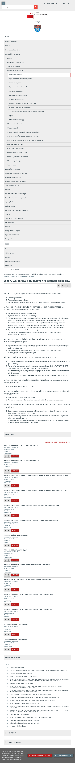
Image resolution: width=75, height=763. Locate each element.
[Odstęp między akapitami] (41, 3)
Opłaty (11, 115)
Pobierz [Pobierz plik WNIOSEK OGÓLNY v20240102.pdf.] (15, 560)
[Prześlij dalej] (58, 285)
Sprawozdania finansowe (13, 235)
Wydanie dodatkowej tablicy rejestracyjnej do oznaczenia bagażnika (30, 717)
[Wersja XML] (65, 285)
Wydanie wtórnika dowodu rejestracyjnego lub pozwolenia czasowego (31, 694)
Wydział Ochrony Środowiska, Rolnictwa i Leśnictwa (23, 136)
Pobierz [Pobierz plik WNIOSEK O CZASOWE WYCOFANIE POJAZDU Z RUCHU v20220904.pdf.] (15, 589)
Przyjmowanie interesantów (15, 62)
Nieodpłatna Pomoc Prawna (15, 144)
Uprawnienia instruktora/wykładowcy (20, 87)
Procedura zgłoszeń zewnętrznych (15, 198)
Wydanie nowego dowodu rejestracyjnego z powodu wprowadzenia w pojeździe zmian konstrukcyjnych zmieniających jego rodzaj (36, 687)
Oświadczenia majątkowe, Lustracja (16, 173)
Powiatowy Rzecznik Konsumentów (18, 157)
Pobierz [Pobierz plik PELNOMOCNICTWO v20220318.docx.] (15, 634)
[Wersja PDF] (62, 285)
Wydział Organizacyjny (14, 161)
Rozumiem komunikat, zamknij (40, 755)
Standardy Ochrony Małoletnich (14, 218)
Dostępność (9, 239)
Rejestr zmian (9, 249)
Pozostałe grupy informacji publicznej (16, 210)
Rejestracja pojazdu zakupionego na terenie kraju (25, 723)
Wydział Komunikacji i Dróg (15, 70)
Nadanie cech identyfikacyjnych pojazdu (22, 683)
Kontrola (7, 189)
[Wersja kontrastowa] (68, 3)
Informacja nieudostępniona (15, 148)
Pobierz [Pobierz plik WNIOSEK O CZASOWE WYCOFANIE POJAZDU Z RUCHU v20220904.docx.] (15, 575)
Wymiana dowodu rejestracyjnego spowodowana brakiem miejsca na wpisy (32, 700)
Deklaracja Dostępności (12, 261)
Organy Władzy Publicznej (13, 177)
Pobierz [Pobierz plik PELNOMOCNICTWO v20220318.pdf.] (15, 649)
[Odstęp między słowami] (49, 3)
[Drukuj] (69, 285)
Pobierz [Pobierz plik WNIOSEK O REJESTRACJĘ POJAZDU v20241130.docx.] (15, 456)
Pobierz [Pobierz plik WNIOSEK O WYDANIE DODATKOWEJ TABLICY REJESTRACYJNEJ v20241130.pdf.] (15, 530)
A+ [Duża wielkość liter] (60, 3)
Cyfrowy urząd (11, 165)
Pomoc (7, 226)
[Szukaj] (36, 7)
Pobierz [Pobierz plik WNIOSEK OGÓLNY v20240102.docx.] (15, 545)
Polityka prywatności (63, 755)
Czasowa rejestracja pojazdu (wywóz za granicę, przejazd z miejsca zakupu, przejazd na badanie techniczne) (39, 706)
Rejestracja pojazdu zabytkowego (20, 714)
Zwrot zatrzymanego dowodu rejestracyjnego (23, 676)
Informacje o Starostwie (12, 50)
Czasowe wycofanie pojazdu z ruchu (21, 673)
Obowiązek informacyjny (16, 120)
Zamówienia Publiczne (12, 185)
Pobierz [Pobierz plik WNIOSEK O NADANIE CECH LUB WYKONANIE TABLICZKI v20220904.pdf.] (15, 619)
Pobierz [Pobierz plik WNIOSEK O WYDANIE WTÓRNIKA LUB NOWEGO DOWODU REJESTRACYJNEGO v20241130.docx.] (15, 485)
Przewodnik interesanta (12, 54)
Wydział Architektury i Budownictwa (18, 124)
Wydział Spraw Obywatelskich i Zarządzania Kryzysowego (25, 140)
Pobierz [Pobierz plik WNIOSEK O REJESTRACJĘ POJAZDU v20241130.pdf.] (15, 471)
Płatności (8, 46)
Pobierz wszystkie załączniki (58, 442)
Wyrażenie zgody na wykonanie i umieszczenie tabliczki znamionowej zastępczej (34, 697)
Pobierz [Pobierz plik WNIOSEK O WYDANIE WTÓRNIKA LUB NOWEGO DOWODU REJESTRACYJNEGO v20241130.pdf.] (15, 500)
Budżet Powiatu (10, 206)
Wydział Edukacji (12, 128)
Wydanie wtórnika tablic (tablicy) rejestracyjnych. (24, 703)
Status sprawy (9, 253)
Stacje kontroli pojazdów (16, 99)
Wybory (7, 214)
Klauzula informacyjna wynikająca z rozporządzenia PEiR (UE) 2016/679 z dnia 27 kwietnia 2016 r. (39, 670)
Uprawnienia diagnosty (16, 91)
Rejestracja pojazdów (15, 74)
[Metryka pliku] (5, 456)
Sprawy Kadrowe (10, 202)
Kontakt (9, 58)
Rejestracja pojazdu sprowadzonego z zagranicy (24, 720)
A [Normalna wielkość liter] (56, 3)
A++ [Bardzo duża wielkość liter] (64, 3)
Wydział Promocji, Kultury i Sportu (17, 152)
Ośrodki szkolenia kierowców (18, 95)
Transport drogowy (15, 83)
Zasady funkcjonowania (12, 169)
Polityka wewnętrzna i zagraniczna (15, 181)
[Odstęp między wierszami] (45, 3)
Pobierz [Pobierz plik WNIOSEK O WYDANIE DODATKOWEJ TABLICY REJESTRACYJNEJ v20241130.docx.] (15, 515)
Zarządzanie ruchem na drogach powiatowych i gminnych (26, 111)
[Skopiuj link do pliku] (8, 456)
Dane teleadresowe (11, 42)
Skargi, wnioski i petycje (12, 230)
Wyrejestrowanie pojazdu (17, 667)
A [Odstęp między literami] (52, 3)
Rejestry (7, 257)
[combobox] (18, 7)
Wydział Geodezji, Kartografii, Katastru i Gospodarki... (23, 132)
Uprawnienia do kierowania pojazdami (20, 79)
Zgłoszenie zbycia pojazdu (18, 726)
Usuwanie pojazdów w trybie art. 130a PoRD (22, 103)
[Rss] (3, 3)
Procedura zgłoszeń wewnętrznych (15, 194)
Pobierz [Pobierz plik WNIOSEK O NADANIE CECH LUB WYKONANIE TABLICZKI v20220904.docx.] (15, 604)
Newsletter (8, 265)
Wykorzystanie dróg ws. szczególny (20, 107)
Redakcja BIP (9, 222)
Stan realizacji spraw (13, 66)
